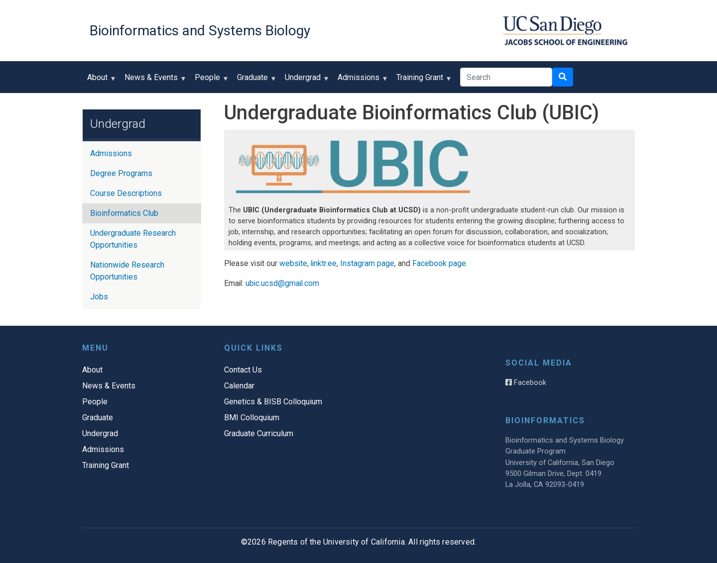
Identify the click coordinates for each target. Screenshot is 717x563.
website (293, 263)
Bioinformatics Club (124, 213)
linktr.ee (324, 263)
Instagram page (367, 263)
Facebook (525, 382)
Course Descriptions (126, 193)
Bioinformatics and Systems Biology (200, 30)
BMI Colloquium (251, 417)
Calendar (239, 385)
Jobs (99, 296)
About (99, 81)
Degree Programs (121, 173)
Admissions (361, 81)
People (210, 81)
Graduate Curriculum (258, 433)
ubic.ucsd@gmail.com (282, 283)
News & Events (153, 81)
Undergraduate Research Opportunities (133, 239)
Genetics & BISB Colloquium (273, 401)
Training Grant (422, 81)
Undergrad (305, 81)
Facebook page (439, 263)
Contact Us (243, 370)
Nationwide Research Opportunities (127, 271)
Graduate (254, 81)
